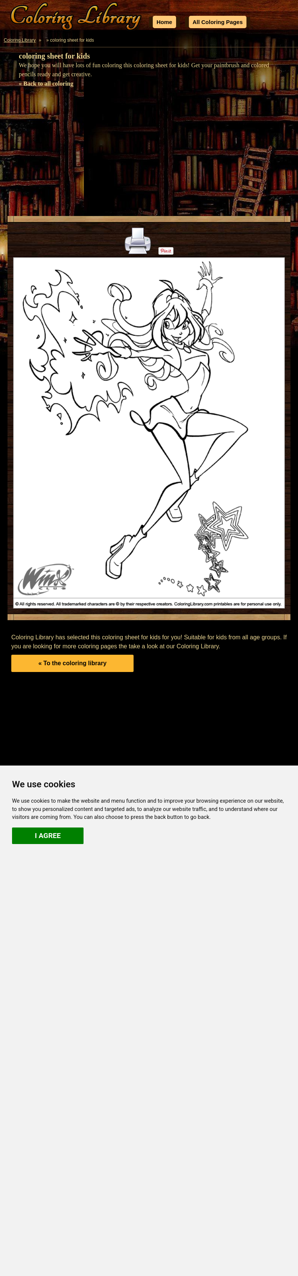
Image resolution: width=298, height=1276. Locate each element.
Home (164, 22)
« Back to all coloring (46, 83)
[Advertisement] (149, 154)
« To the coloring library (72, 663)
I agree (48, 835)
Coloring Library (20, 40)
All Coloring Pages (218, 22)
